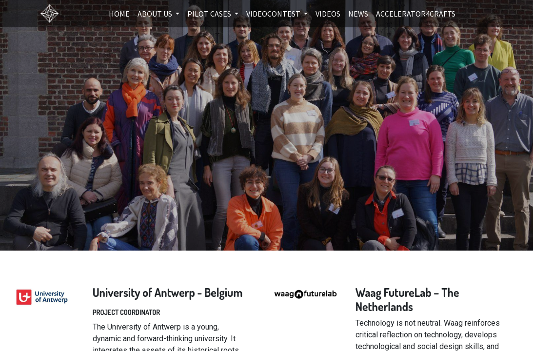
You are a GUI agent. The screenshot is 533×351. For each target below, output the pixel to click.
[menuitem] (119, 13)
